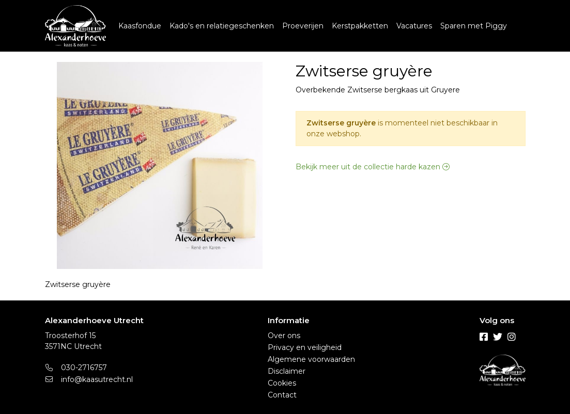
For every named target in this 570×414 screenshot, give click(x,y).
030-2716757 (76, 367)
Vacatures (414, 25)
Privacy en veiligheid (305, 347)
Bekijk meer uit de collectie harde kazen (373, 166)
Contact (282, 395)
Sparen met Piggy (473, 25)
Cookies (282, 383)
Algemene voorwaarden (311, 359)
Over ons (284, 335)
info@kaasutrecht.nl (89, 379)
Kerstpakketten (360, 25)
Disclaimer (286, 371)
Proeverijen (302, 25)
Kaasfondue (139, 25)
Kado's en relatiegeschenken (222, 25)
